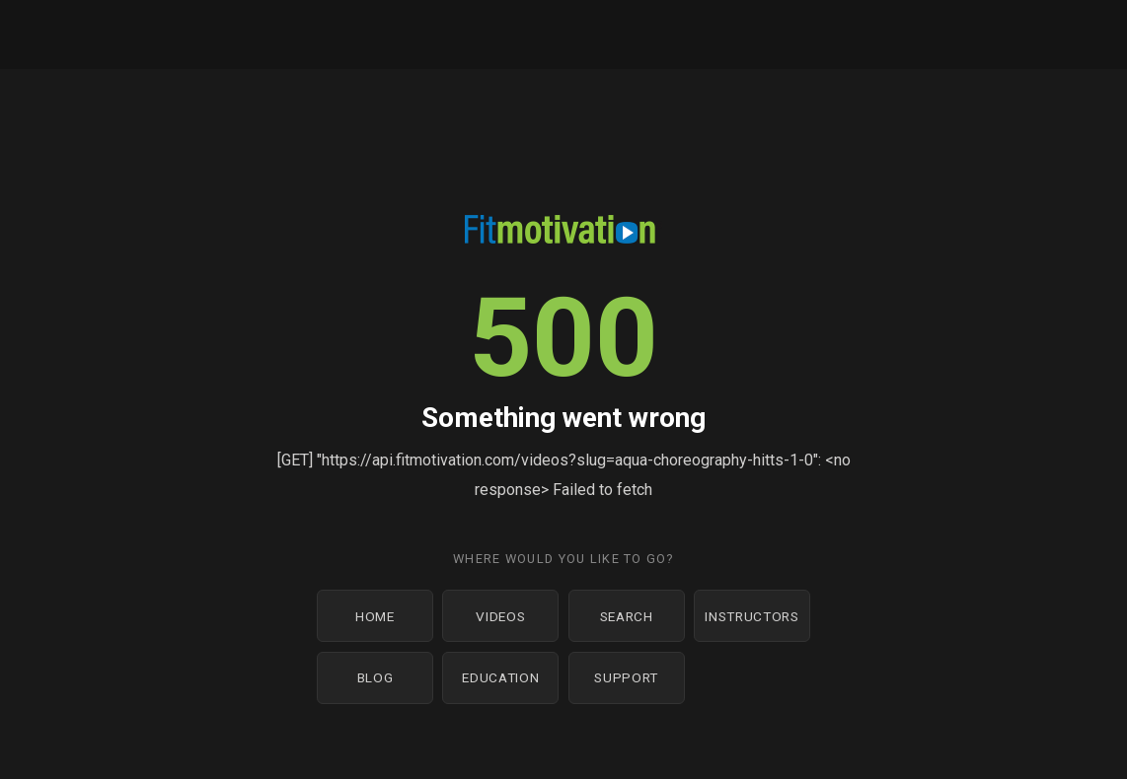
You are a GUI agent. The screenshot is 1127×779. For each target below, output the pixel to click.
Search (626, 616)
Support (626, 677)
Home (375, 616)
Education (500, 677)
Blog (375, 677)
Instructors (751, 616)
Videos (500, 616)
